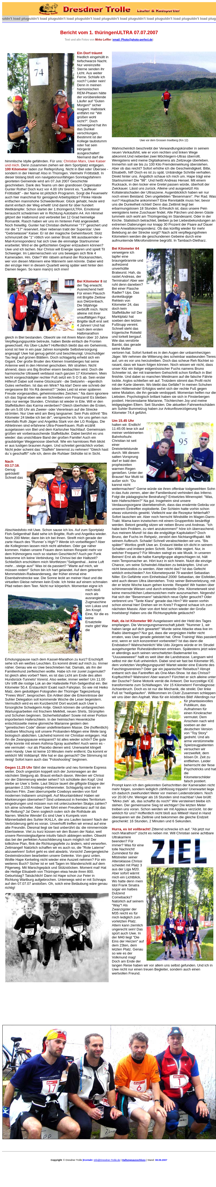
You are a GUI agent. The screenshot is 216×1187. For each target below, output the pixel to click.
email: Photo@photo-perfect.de (132, 39)
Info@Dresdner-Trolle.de (107, 1160)
